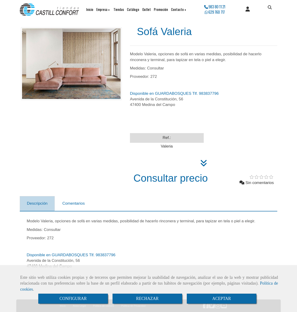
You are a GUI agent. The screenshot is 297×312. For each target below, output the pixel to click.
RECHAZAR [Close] (147, 298)
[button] (247, 9)
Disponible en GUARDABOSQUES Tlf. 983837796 (174, 93)
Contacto (179, 9)
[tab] (37, 203)
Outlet (146, 9)
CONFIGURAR (73, 298)
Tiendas (118, 9)
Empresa (103, 9)
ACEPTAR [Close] (221, 298)
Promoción (161, 9)
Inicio (89, 9)
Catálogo (133, 9)
